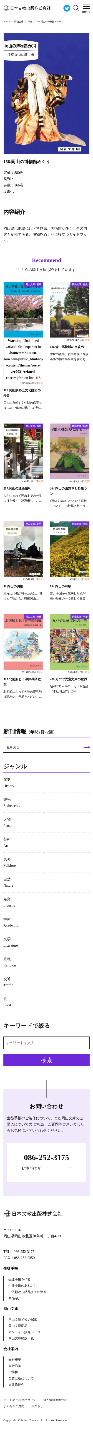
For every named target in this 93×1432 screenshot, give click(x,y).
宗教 (9, 962)
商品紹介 (14, 1298)
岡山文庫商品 (18, 1325)
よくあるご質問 (13, 1406)
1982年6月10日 (79, 579)
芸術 (7, 842)
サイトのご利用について (19, 1400)
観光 (11, 803)
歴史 (8, 783)
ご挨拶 (13, 1372)
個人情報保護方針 (55, 1400)
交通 (8, 982)
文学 (10, 942)
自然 (8, 882)
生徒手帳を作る (19, 1279)
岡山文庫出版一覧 (21, 1338)
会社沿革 (14, 1366)
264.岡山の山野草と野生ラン (68, 491)
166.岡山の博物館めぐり (26, 161)
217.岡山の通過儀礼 (17, 488)
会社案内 (10, 1349)
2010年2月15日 (79, 481)
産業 (9, 902)
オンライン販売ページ (24, 1332)
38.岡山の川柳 (13, 586)
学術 (10, 922)
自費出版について (21, 1378)
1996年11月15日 (78, 339)
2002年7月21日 (32, 481)
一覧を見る (11, 747)
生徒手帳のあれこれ (22, 1285)
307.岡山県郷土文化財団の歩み (22, 393)
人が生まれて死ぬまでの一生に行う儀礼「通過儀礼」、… (22, 498)
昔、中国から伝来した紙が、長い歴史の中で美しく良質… (69, 596)
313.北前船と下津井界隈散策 (22, 682)
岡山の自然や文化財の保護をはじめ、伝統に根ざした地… (22, 405)
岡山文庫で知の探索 (22, 1319)
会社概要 (14, 1359)
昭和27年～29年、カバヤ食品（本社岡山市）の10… (69, 689)
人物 (8, 822)
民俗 (9, 862)
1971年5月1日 (33, 579)
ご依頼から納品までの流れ (27, 1292)
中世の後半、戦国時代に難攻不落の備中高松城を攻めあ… (69, 357)
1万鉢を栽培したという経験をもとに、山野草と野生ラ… (69, 503)
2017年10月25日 (31, 383)
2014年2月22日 (79, 672)
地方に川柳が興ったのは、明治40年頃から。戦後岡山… (22, 596)
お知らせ (37, 1406)
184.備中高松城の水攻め (67, 347)
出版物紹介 (16, 1384)
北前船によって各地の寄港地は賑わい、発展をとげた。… (22, 694)
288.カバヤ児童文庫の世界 (68, 679)
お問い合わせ (31, 1168)
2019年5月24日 (32, 672)
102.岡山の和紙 (60, 586)
